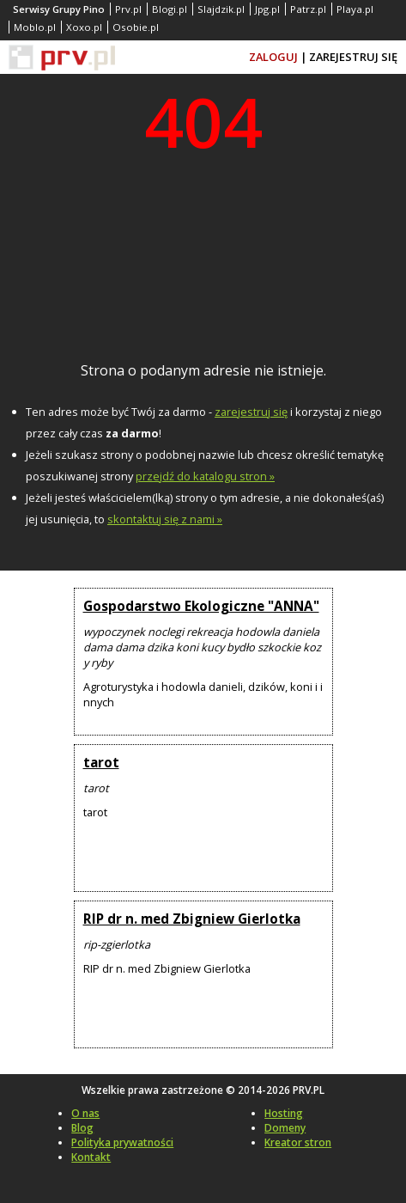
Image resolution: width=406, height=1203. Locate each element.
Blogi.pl (169, 9)
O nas (85, 1113)
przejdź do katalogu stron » (205, 476)
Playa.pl (354, 9)
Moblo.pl (35, 27)
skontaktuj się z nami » (164, 519)
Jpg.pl (267, 9)
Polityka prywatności (122, 1142)
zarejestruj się (251, 411)
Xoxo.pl (84, 27)
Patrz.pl (308, 9)
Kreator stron (297, 1142)
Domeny (285, 1128)
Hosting (283, 1113)
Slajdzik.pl (221, 9)
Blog (82, 1128)
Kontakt (91, 1157)
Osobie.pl (135, 27)
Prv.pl (128, 9)
